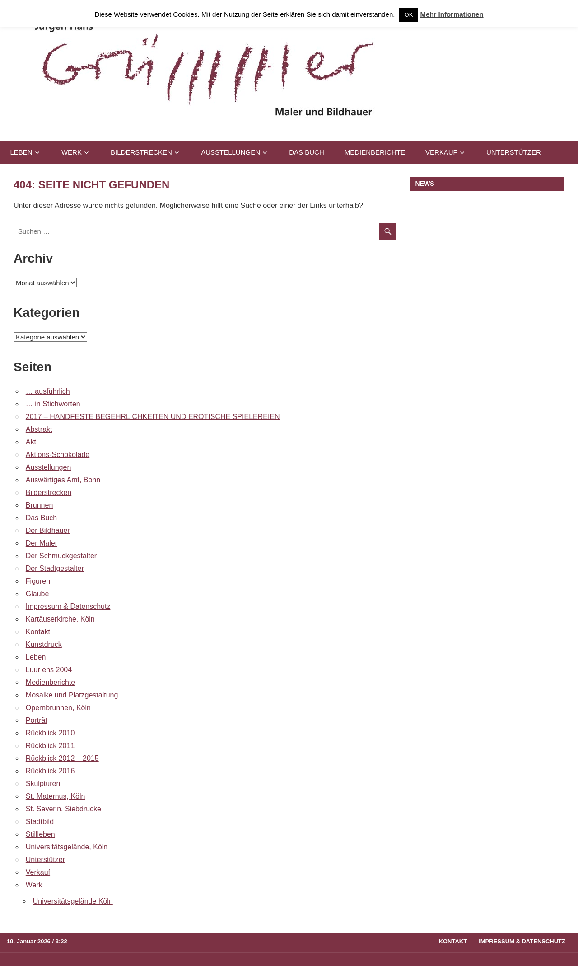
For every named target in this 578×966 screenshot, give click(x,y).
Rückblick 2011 (50, 745)
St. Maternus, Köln (55, 796)
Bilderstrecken (141, 152)
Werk (71, 152)
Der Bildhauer (48, 530)
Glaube (37, 594)
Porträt (36, 720)
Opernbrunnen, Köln (58, 708)
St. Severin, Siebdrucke (63, 809)
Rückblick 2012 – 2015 (62, 758)
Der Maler (41, 543)
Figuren (38, 581)
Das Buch (306, 152)
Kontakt (38, 632)
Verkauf (441, 152)
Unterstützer (513, 152)
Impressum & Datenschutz (68, 606)
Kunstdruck (44, 644)
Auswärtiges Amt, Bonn (63, 480)
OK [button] (409, 14)
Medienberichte (375, 152)
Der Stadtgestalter (55, 568)
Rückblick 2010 (50, 733)
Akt (31, 442)
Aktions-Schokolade (57, 454)
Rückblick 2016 (50, 771)
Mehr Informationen (452, 14)
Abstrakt (39, 429)
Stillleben (40, 834)
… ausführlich (48, 391)
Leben (21, 152)
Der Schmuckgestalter (61, 556)
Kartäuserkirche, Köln (60, 619)
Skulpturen (43, 783)
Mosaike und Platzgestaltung (72, 695)
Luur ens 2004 (49, 670)
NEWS (424, 183)
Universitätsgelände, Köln (66, 847)
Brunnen (39, 505)
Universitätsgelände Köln (73, 901)
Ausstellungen (230, 152)
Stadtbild (40, 821)
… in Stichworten (53, 404)
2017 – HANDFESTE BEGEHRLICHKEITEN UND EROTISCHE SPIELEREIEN (153, 416)
